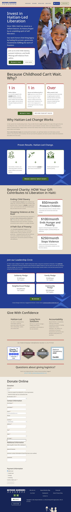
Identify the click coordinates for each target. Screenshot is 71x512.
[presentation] (17, 465)
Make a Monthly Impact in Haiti (36, 179)
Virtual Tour (41, 3)
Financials (58, 490)
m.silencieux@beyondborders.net (51, 302)
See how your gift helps (43, 113)
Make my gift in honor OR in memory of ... (17, 445)
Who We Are (28, 3)
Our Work (34, 3)
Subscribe (65, 3)
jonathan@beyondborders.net (40, 373)
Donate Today (16, 62)
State (8, 434)
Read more (28, 62)
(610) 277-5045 (27, 373)
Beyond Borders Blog (45, 490)
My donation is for (11, 397)
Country (9, 420)
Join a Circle (48, 3)
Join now (36, 299)
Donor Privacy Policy (58, 493)
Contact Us (45, 496)
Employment (45, 493)
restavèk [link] (10, 96)
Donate (57, 3)
